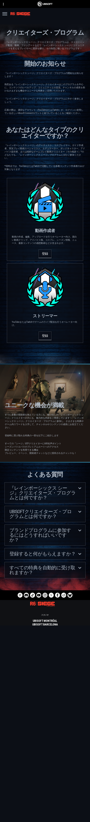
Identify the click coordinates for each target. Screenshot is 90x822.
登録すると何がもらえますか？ (45, 554)
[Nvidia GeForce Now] (45, 705)
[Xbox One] (45, 677)
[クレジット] (45, 657)
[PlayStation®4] (45, 685)
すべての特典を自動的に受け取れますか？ (45, 570)
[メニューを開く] (4, 14)
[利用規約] (45, 817)
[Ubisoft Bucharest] (45, 631)
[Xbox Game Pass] (45, 670)
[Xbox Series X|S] (45, 674)
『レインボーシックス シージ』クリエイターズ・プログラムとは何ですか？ (45, 492)
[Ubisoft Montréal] (45, 620)
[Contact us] (45, 808)
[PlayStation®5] (45, 681)
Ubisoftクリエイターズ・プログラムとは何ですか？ (45, 514)
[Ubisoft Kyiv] (45, 635)
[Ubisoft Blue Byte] (45, 628)
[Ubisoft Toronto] (45, 654)
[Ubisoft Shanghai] (45, 650)
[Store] (45, 785)
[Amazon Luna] (45, 692)
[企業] (45, 793)
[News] (45, 797)
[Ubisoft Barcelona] (45, 624)
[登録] (45, 253)
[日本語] (45, 758)
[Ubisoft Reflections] (45, 642)
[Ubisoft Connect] (45, 789)
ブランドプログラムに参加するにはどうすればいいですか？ (45, 535)
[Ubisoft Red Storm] (45, 639)
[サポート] (45, 801)
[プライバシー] (45, 812)
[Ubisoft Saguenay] (45, 646)
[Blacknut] (45, 709)
